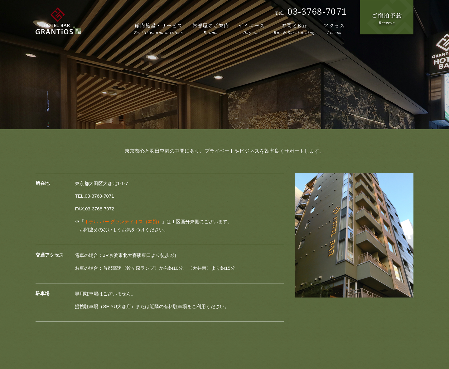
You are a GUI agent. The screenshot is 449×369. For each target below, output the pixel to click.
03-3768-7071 (317, 12)
